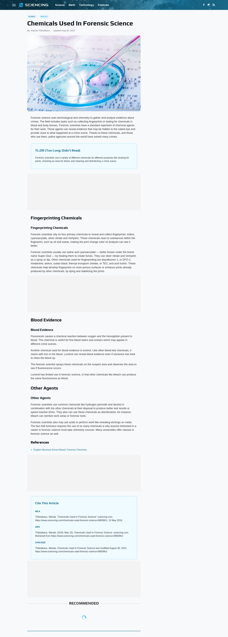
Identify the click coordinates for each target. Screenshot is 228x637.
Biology (44, 16)
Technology (86, 4)
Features (103, 4)
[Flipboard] (209, 5)
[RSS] (214, 5)
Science (60, 4)
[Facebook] (204, 5)
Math (72, 4)
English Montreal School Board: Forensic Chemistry (60, 449)
